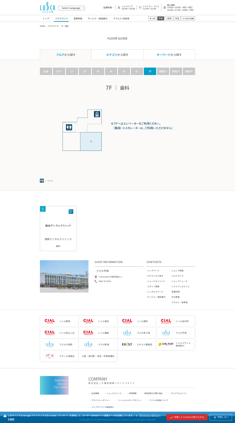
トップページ (153, 272)
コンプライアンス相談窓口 (102, 407)
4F (111, 71)
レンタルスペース (155, 293)
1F (71, 71)
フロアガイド (61, 18)
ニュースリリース (114, 393)
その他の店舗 (188, 18)
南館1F (163, 71)
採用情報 (132, 393)
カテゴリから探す (155, 278)
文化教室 (176, 299)
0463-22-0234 (104, 283)
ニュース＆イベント (156, 283)
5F (123, 71)
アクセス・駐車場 (180, 304)
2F (85, 71)
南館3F (189, 71)
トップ (46, 18)
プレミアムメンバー (179, 393)
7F (150, 71)
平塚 (161, 18)
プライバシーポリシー (100, 400)
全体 (45, 71)
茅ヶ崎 (152, 18)
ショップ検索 (178, 272)
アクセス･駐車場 (121, 18)
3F (98, 71)
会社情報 (95, 393)
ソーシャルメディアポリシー (130, 400)
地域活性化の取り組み (153, 393)
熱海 (177, 18)
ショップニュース (180, 283)
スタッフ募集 (153, 288)
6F (137, 71)
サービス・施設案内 (97, 18)
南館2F (176, 71)
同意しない (220, 417)
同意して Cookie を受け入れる (187, 417)
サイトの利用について (159, 400)
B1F (59, 71)
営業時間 (78, 18)
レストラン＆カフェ (181, 288)
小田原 (169, 18)
